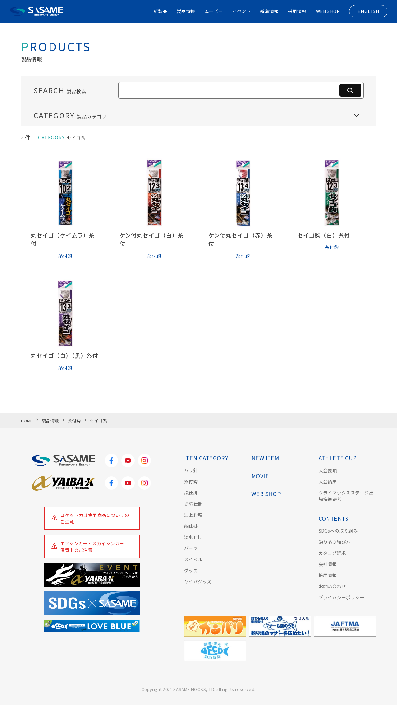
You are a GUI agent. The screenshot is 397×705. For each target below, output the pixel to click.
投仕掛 (191, 492)
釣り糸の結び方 (335, 542)
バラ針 (191, 470)
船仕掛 (191, 526)
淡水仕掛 (193, 537)
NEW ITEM (265, 458)
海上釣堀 (193, 515)
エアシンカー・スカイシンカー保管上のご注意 (92, 546)
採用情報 (297, 11)
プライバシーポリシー (342, 597)
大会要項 (328, 470)
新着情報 (269, 11)
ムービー (213, 11)
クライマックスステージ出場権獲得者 (346, 495)
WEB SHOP (328, 11)
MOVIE (260, 476)
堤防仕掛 (193, 503)
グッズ (191, 570)
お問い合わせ (332, 586)
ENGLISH (368, 11)
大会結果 (328, 481)
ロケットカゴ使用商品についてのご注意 (94, 518)
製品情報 (185, 11)
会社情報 (328, 564)
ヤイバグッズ (198, 581)
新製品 (160, 11)
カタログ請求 (332, 553)
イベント (241, 11)
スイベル (193, 559)
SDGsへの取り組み (338, 530)
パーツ (191, 548)
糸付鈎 (191, 481)
